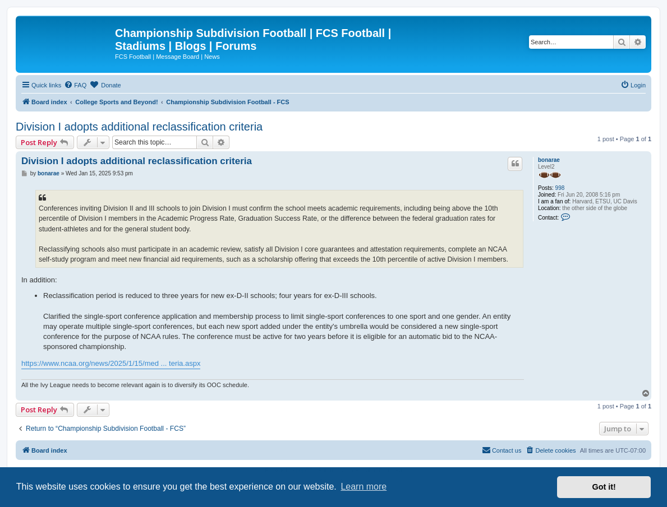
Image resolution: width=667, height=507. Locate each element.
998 (560, 188)
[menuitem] (75, 85)
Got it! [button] (604, 486)
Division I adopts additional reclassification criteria (139, 126)
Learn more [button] (364, 486)
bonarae (549, 160)
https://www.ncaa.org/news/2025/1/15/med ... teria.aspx (110, 363)
